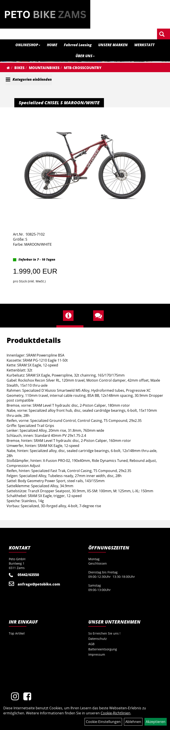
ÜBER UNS (85, 55)
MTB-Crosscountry (83, 67)
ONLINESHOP (27, 44)
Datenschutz (97, 639)
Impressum (96, 654)
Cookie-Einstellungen (103, 721)
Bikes (19, 67)
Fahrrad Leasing (78, 44)
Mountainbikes (44, 67)
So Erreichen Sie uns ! (104, 633)
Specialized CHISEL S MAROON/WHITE (59, 103)
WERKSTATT (144, 44)
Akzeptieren (155, 721)
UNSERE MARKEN (113, 44)
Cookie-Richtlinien (115, 713)
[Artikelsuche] (161, 34)
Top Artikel (17, 633)
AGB (91, 644)
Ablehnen (133, 721)
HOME (52, 44)
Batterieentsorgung (102, 649)
